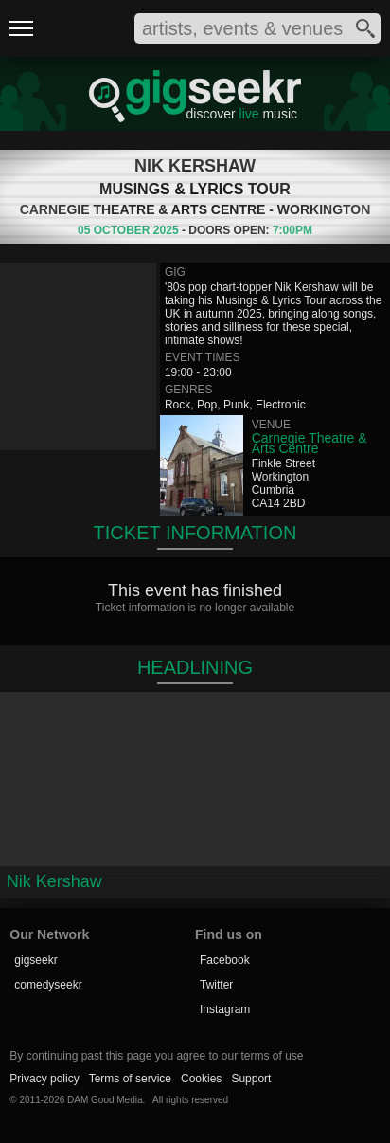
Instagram (225, 1009)
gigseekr (35, 960)
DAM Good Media (104, 1100)
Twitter (216, 984)
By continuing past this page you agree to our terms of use (156, 1055)
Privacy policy (44, 1078)
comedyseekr (47, 984)
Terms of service (130, 1078)
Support (251, 1078)
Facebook (225, 960)
